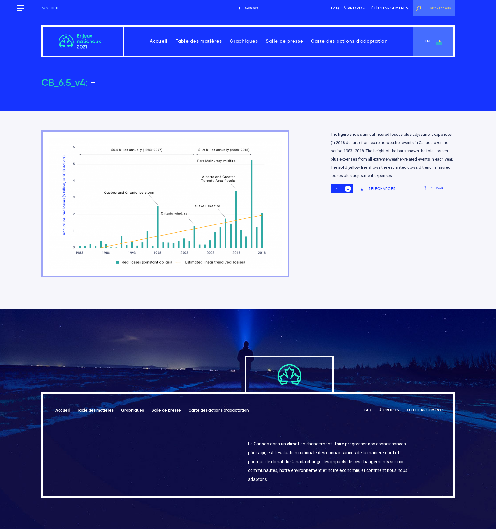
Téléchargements (389, 8)
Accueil (50, 8)
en (427, 41)
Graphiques (244, 41)
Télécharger (378, 188)
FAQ (335, 8)
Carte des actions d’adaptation (349, 41)
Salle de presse (284, 41)
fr (439, 41)
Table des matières (199, 41)
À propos (354, 8)
